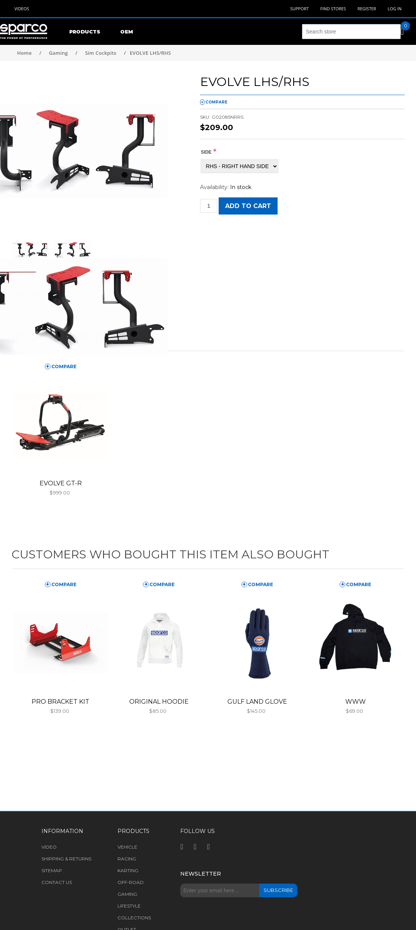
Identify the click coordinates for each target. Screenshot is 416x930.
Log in (394, 8)
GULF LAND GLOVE (257, 701)
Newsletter (200, 873)
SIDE (206, 152)
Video (49, 847)
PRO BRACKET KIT (60, 701)
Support (299, 8)
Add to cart (248, 206)
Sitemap (51, 870)
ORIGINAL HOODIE (159, 701)
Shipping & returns (66, 859)
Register (366, 8)
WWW (355, 701)
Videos (21, 8)
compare (216, 102)
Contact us (56, 882)
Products (84, 32)
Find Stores (333, 8)
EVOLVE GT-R (61, 483)
